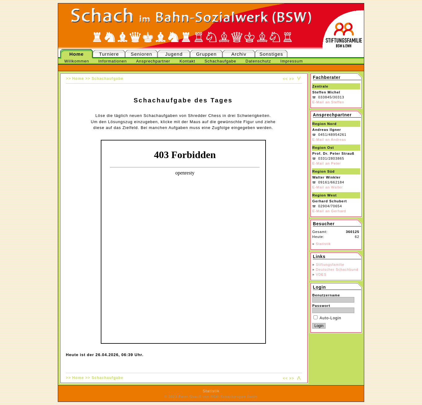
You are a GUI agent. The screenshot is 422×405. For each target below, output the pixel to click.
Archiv (238, 54)
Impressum (291, 61)
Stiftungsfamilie (330, 264)
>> (291, 79)
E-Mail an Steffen (328, 102)
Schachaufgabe (220, 61)
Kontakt (187, 61)
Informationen (112, 61)
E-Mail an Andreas (329, 139)
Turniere (109, 54)
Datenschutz (258, 61)
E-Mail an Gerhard (329, 211)
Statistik (323, 244)
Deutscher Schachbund (337, 269)
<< (285, 79)
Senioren (141, 54)
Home (76, 54)
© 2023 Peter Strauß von (211, 397)
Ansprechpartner (153, 61)
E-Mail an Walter (327, 187)
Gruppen (206, 54)
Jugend (173, 54)
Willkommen (76, 61)
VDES (321, 274)
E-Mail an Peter (326, 163)
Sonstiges (271, 54)
